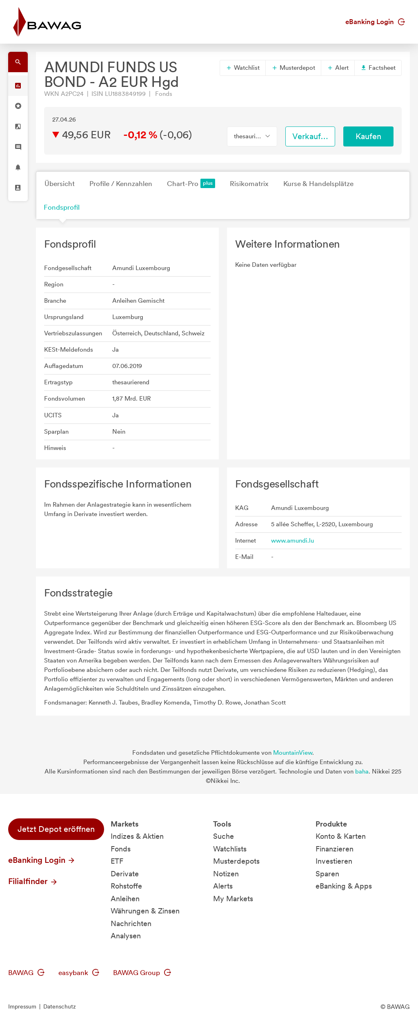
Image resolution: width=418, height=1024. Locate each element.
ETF (117, 861)
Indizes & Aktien (137, 836)
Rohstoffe (126, 886)
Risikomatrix (249, 184)
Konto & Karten (341, 836)
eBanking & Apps (344, 886)
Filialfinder (33, 881)
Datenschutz (59, 1006)
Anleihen (125, 898)
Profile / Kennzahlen (120, 184)
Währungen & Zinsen (145, 911)
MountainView (292, 752)
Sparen (327, 873)
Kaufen (368, 136)
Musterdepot (293, 67)
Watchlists (230, 848)
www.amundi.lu (292, 540)
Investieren (334, 861)
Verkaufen (311, 136)
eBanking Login (375, 22)
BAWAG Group (142, 973)
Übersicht (59, 184)
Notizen (226, 873)
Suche (223, 836)
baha (362, 771)
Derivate (125, 873)
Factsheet (378, 67)
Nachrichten (131, 923)
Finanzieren (335, 848)
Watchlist (243, 67)
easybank (78, 973)
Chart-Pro (191, 183)
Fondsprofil (62, 207)
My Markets (233, 898)
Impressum (22, 1006)
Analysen (126, 935)
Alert (338, 67)
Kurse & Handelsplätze (318, 184)
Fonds (121, 848)
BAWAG (26, 973)
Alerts (223, 886)
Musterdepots (236, 861)
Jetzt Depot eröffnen (56, 829)
